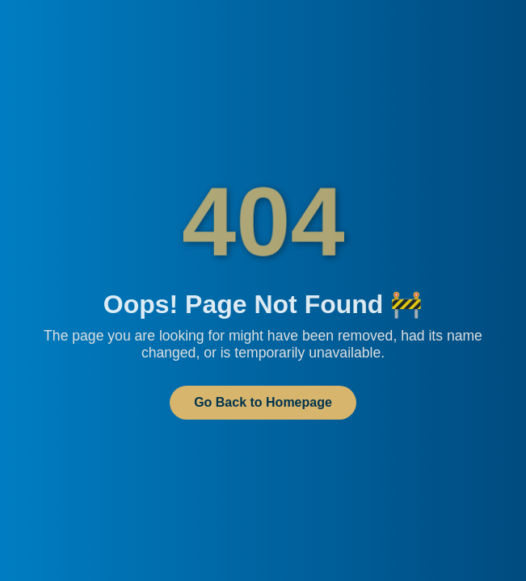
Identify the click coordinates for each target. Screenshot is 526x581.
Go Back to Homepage (263, 402)
